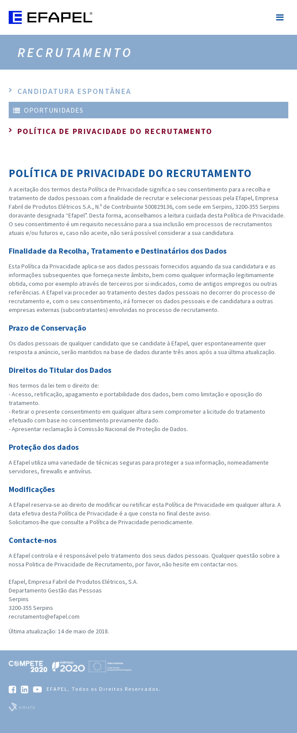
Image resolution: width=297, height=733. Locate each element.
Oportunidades (48, 110)
